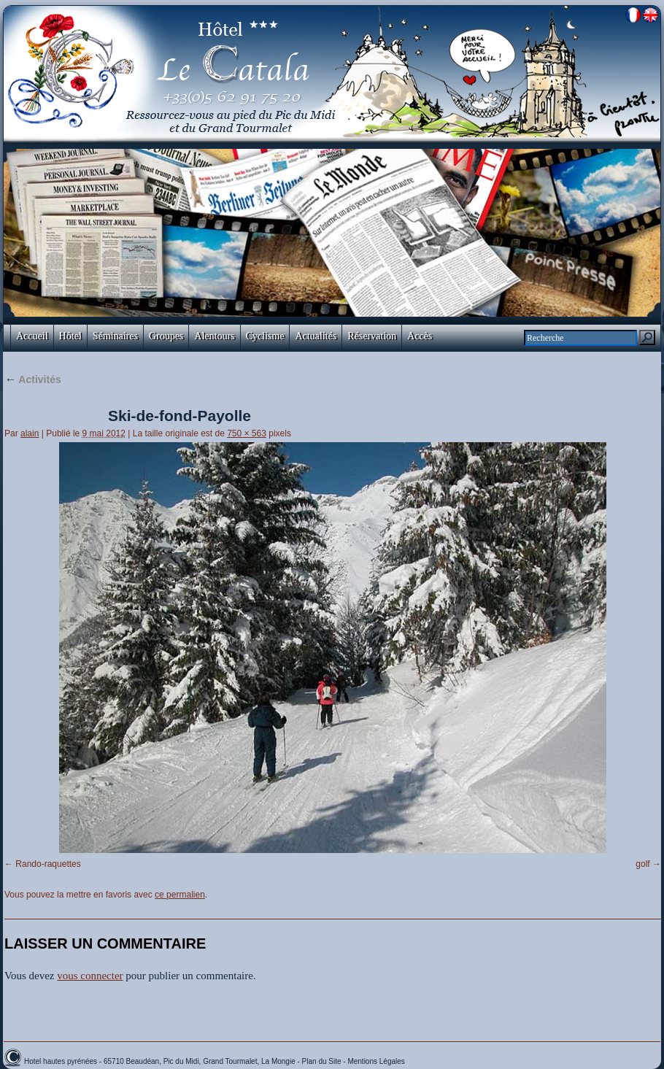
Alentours (214, 336)
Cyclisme (265, 336)
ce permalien (180, 894)
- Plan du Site (321, 1061)
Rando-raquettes (47, 864)
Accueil (32, 336)
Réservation (371, 336)
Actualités (315, 336)
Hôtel (70, 336)
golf (642, 864)
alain (29, 433)
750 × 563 (246, 433)
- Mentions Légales (374, 1061)
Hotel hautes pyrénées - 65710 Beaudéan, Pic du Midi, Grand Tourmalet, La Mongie (161, 1061)
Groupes (166, 336)
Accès (419, 336)
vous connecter (90, 975)
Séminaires (115, 336)
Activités (32, 379)
